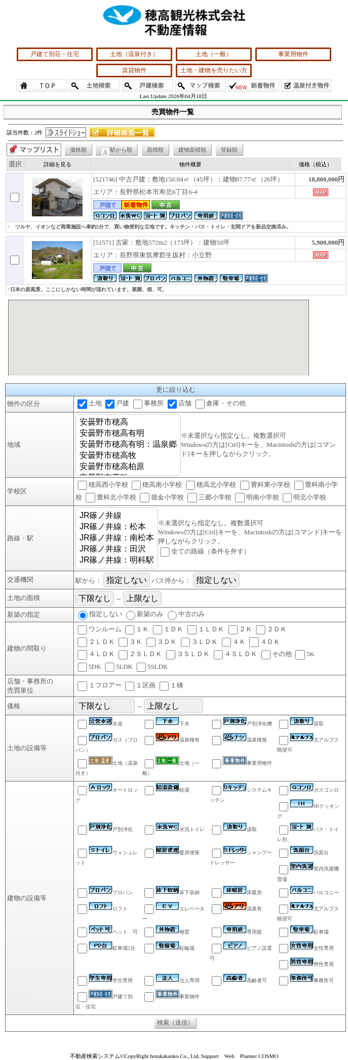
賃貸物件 (134, 70)
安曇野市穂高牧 (128, 456)
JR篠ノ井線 (117, 516)
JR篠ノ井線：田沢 (117, 549)
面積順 (155, 150)
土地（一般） (214, 54)
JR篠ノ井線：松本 (117, 527)
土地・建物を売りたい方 (213, 70)
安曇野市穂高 (128, 422)
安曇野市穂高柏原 (128, 467)
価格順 (78, 150)
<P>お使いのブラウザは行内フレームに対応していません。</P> (159, 338)
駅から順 (116, 151)
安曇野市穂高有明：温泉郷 (128, 444)
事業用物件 (293, 54)
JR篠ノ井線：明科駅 (117, 560)
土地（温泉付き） (134, 54)
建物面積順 (192, 150)
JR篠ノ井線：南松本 (117, 538)
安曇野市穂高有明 (128, 433)
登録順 (229, 150)
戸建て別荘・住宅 (54, 54)
